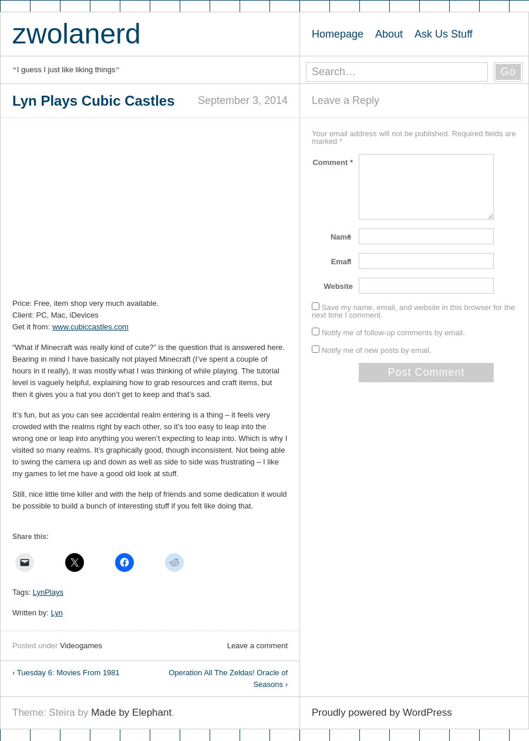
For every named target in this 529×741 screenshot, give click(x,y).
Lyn (57, 612)
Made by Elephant (131, 712)
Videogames (81, 645)
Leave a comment (257, 645)
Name (342, 237)
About (389, 34)
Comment (332, 162)
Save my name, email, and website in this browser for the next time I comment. (413, 311)
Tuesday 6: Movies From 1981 (66, 672)
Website (338, 286)
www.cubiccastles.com (90, 326)
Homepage (337, 34)
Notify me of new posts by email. (377, 350)
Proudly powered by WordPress (382, 712)
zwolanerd (76, 33)
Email (342, 261)
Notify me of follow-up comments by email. (393, 332)
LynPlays (48, 592)
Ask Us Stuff (444, 34)
